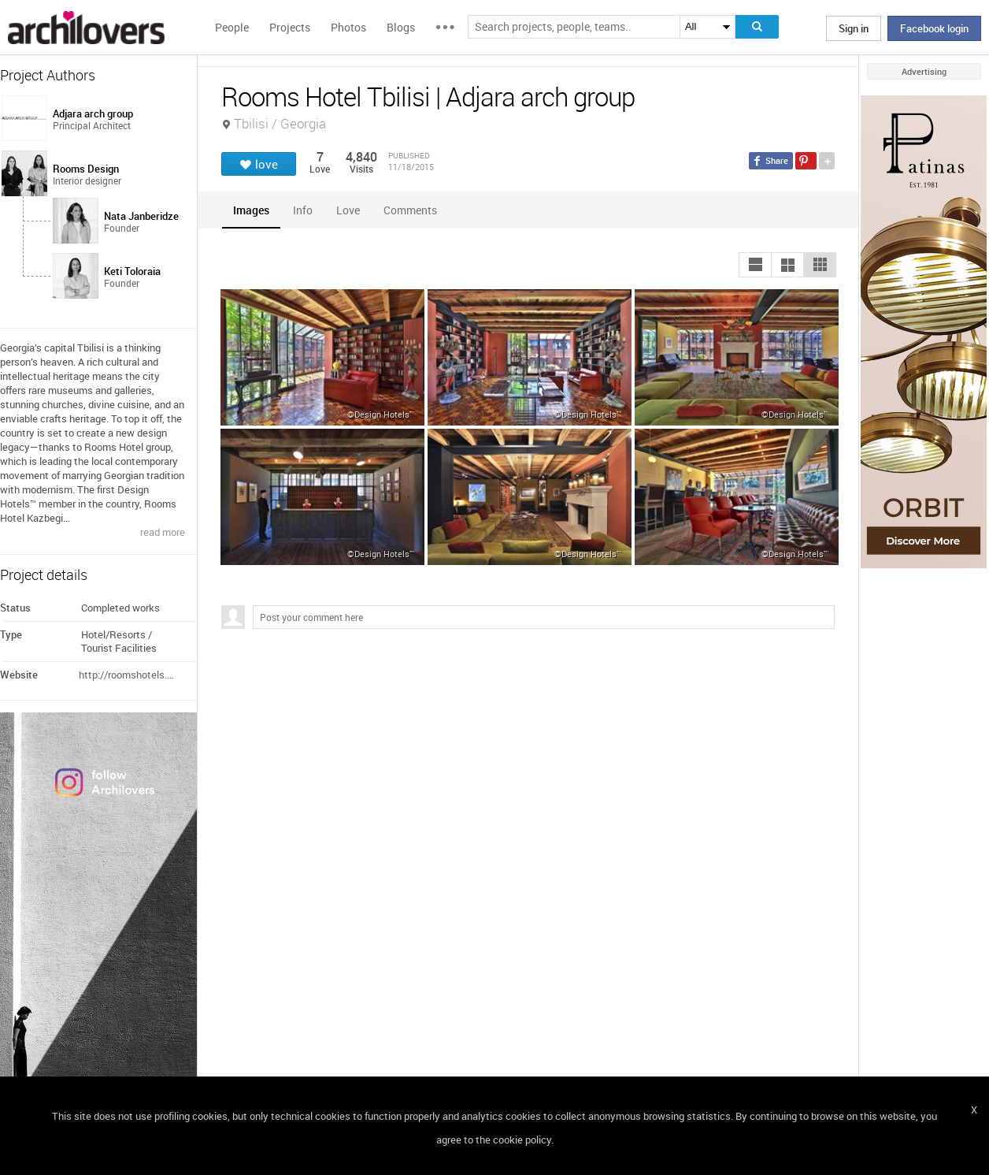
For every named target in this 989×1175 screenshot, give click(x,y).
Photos (348, 27)
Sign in (854, 28)
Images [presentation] (251, 210)
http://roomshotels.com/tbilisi (129, 674)
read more (162, 532)
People (232, 27)
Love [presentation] (348, 210)
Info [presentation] (303, 210)
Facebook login (934, 28)
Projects (289, 27)
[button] (755, 264)
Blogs (401, 27)
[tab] (251, 210)
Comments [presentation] (414, 210)
